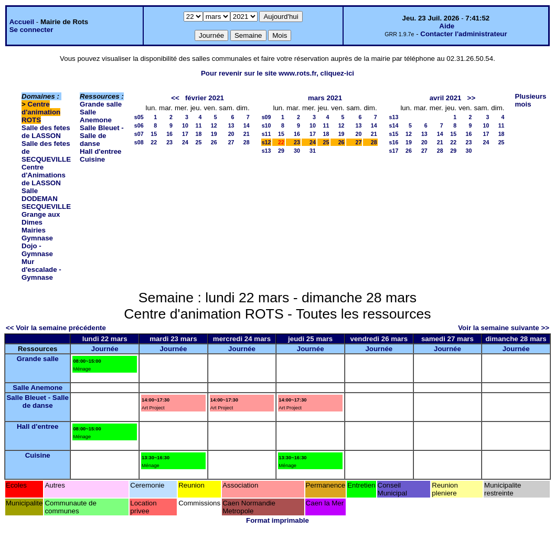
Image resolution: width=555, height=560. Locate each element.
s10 (266, 125)
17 (185, 134)
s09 (266, 117)
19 (214, 134)
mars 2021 (325, 98)
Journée (105, 349)
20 (231, 134)
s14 (394, 125)
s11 (266, 134)
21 (246, 134)
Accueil (21, 22)
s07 (139, 134)
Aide (446, 26)
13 (231, 125)
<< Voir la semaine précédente (56, 328)
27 (231, 142)
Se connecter (31, 30)
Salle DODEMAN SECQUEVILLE (46, 198)
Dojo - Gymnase (37, 250)
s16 (394, 142)
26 (214, 142)
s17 (394, 150)
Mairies (34, 230)
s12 (266, 142)
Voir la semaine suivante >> (503, 328)
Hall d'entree (100, 151)
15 (154, 134)
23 (169, 142)
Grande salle (101, 104)
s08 (139, 142)
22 (154, 142)
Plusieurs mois (531, 100)
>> (471, 98)
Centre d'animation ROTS (41, 112)
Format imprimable (277, 520)
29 (281, 150)
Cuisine (92, 159)
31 (312, 150)
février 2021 (204, 98)
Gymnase (37, 238)
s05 (139, 117)
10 (185, 125)
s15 (394, 134)
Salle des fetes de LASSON (46, 132)
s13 (266, 150)
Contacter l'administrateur (463, 34)
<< (175, 98)
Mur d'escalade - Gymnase (41, 269)
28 (246, 142)
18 (199, 134)
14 (246, 125)
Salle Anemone (96, 116)
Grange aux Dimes (41, 218)
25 (199, 142)
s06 (139, 125)
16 (169, 134)
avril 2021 (446, 98)
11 (199, 125)
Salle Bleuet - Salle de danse (102, 135)
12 (214, 125)
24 (185, 142)
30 (297, 150)
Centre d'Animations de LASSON (44, 175)
